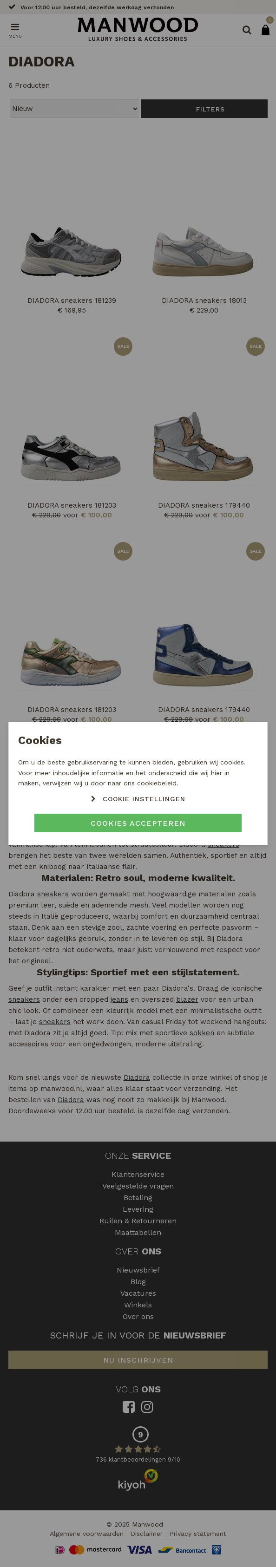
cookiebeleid (157, 783)
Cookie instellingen (144, 799)
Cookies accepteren (138, 823)
